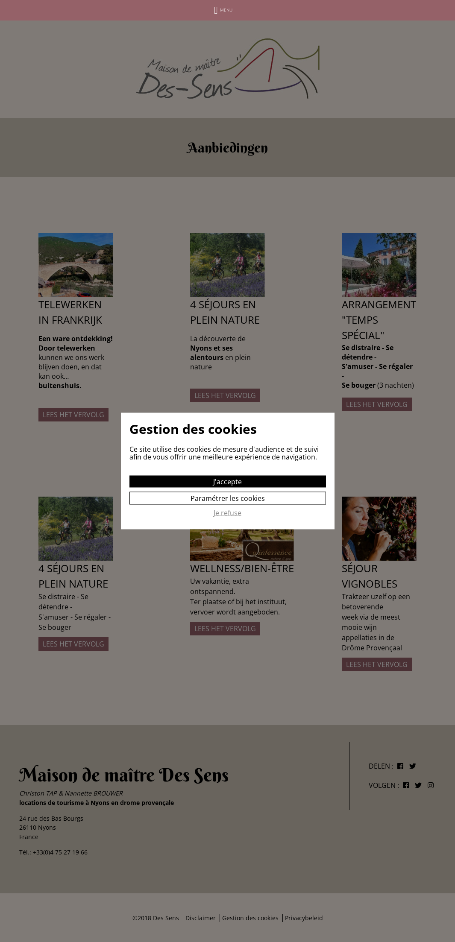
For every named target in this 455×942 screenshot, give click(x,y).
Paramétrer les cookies (228, 498)
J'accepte (227, 481)
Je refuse (227, 513)
